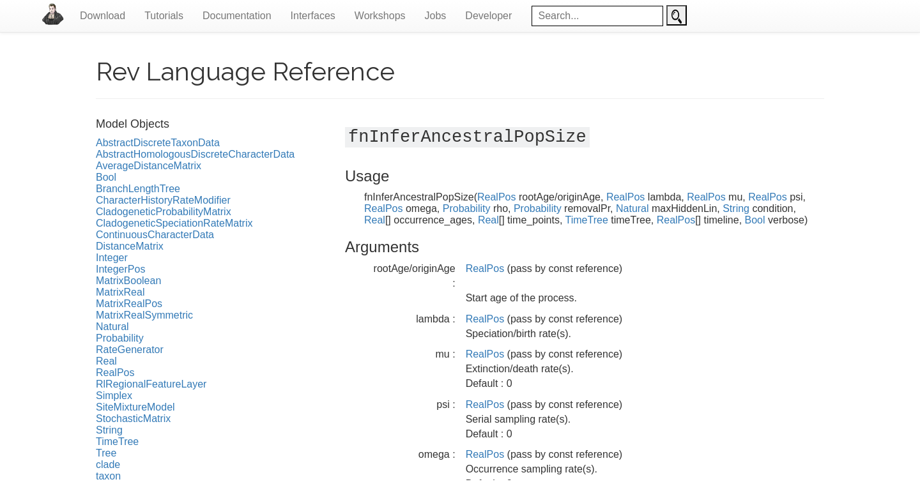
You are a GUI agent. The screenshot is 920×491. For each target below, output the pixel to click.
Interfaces (313, 15)
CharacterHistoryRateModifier (163, 200)
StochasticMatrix (133, 418)
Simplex (114, 395)
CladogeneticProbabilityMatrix (163, 211)
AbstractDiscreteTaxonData (158, 142)
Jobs (436, 15)
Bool (106, 177)
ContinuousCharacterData (155, 234)
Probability (120, 338)
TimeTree (117, 441)
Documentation (237, 15)
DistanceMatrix (130, 246)
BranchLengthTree (138, 188)
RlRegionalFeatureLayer (151, 384)
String (109, 430)
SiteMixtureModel (135, 407)
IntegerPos (120, 269)
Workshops (380, 15)
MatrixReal (120, 292)
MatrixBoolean (128, 280)
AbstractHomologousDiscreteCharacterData (195, 154)
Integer (112, 257)
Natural (112, 326)
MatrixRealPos (129, 303)
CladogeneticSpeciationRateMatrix (174, 223)
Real (106, 361)
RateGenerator (130, 349)
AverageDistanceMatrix (148, 165)
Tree (106, 453)
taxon (108, 476)
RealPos (115, 372)
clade (108, 464)
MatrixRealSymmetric (144, 315)
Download (102, 15)
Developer (488, 15)
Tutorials (163, 15)
